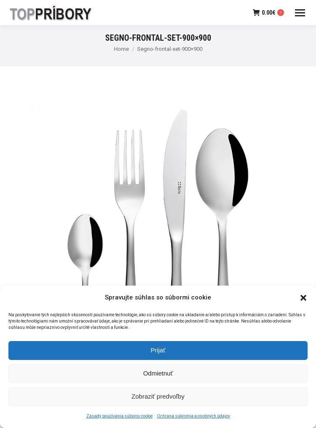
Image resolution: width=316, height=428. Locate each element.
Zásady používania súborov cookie (119, 419)
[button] (303, 300)
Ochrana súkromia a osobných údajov (193, 419)
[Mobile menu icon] (300, 12)
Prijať (158, 353)
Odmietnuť (158, 376)
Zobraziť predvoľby (158, 399)
